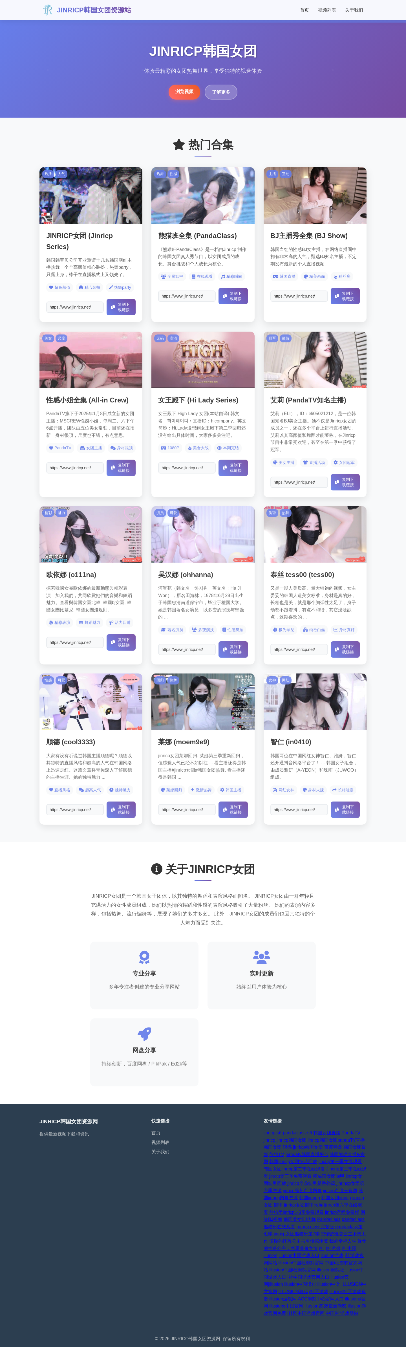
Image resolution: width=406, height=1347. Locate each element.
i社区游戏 (318, 1291)
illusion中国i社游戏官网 (292, 1269)
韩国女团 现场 (278, 1147)
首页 (304, 10)
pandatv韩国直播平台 (306, 1154)
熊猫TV (276, 1154)
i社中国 (349, 1248)
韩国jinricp (309, 1197)
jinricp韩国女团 (291, 1140)
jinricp (269, 1140)
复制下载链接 (120, 307)
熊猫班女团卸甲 (329, 1176)
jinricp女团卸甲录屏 (303, 1205)
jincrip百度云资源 (340, 1190)
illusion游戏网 (283, 1299)
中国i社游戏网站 (342, 1313)
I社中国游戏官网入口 (308, 1277)
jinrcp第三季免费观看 (290, 1176)
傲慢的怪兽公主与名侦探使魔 (298, 1241)
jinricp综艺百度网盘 (302, 1190)
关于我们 (354, 10)
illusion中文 (328, 1284)
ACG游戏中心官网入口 (321, 1299)
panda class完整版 (315, 1226)
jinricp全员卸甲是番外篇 (311, 1183)
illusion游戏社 (330, 1269)
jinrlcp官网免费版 (342, 1212)
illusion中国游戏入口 (299, 1255)
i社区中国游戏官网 (306, 1313)
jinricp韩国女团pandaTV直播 (336, 1140)
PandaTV (350, 1132)
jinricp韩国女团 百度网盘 (317, 1147)
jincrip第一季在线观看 (340, 1161)
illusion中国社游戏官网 (301, 1262)
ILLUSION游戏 (293, 1291)
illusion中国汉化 (300, 1284)
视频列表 (327, 10)
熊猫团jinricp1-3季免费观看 (296, 1212)
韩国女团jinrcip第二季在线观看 (294, 1168)
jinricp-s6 (273, 1132)
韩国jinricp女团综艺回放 (293, 1161)
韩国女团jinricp (336, 1197)
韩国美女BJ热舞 (300, 1219)
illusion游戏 (332, 1255)
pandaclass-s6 (297, 1132)
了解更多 (221, 92)
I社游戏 (333, 1248)
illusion (270, 1255)
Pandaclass (329, 1219)
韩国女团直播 (326, 1132)
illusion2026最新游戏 (325, 1306)
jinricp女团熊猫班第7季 (297, 1233)
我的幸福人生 (342, 1241)
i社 (322, 1248)
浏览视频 (184, 91)
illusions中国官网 (286, 1306)
